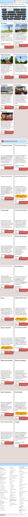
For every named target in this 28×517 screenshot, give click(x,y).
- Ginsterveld (2, 486)
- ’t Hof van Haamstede (4, 498)
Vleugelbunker (4, 85)
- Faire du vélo (12, 485)
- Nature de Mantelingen (23, 500)
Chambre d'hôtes (3, 482)
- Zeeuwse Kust (3, 497)
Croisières (5, 11)
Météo (22, 4)
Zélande (22, 341)
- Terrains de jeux (13, 470)
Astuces (1, 471)
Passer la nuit (24, 0)
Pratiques (15, 4)
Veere (2, 122)
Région (19, 4)
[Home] (15, 1)
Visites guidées (18, 16)
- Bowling (11, 473)
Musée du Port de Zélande (7, 360)
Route (11, 501)
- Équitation (12, 488)
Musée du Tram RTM (6, 327)
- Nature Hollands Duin (23, 472)
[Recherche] (24, 4)
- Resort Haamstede (3, 490)
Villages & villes (5, 16)
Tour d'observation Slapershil (6, 145)
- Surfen (11, 490)
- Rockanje (21, 481)
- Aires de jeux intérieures (12, 472)
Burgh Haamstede (19, 0)
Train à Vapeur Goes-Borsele (21, 210)
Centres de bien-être (21, 14)
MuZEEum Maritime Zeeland (21, 297)
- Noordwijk (21, 474)
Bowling (4, 14)
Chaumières (2, 483)
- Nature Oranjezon (22, 497)
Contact (20, 512)
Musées (4, 9)
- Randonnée (12, 486)
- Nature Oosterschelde (23, 491)
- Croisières (12, 468)
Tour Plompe (4, 23)
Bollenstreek (21, 471)
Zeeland (16, 405)
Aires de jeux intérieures (20, 11)
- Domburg (21, 502)
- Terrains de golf (13, 489)
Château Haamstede (5, 54)
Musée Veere (4, 111)
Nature (12, 16)
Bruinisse (2, 309)
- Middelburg (21, 506)
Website (16, 45)
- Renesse (21, 485)
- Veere (20, 496)
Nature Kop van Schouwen (3, 475)
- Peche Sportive (12, 492)
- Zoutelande (21, 503)
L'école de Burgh (5, 210)
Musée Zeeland (18, 392)
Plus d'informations (9, 47)
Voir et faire (19, 2)
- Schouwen (2, 494)
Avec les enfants (3, 472)
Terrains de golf (17, 18)
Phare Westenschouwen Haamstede (21, 54)
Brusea (2, 298)
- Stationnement (12, 503)
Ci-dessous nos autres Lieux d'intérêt (10, 141)
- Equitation (12, 493)
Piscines (5, 18)
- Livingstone (2, 489)
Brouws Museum (19, 266)
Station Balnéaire (3, 470)
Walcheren (21, 495)
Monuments (10, 9)
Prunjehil (17, 422)
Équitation (10, 18)
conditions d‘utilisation (9, 514)
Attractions (23, 9)
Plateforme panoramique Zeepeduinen (6, 176)
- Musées (1, 507)
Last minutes (2, 501)
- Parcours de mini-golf (14, 475)
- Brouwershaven (22, 487)
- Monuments (2, 508)
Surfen (23, 18)
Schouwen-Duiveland (23, 484)
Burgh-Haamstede (22, 33)
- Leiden (20, 470)
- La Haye (21, 478)
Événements (24, 2)
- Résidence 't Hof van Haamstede (4, 493)
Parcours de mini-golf (12, 14)
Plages (15, 2)
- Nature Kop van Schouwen (22, 493)
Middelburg (20, 407)
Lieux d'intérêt (2, 505)
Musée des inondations (20, 360)
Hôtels (1, 500)
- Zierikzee (21, 489)
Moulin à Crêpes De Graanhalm (21, 23)
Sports (24, 16)
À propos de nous (22, 509)
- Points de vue (2, 510)
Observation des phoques (12, 496)
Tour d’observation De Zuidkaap (21, 327)
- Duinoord (2, 485)
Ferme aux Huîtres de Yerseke (7, 421)
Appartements (2, 479)
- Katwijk (20, 475)
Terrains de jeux (11, 11)
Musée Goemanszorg (6, 392)
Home (1, 467)
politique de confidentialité (15, 514)
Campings (2, 480)
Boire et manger (12, 497)
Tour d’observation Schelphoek (21, 145)
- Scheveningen (22, 477)
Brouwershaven (18, 279)
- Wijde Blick (2, 496)
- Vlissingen (21, 505)
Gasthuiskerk (18, 85)
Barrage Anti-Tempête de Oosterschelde (21, 176)
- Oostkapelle (21, 499)
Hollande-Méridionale (23, 468)
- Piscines (11, 483)
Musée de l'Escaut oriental (21, 236)
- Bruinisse (21, 488)
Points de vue (16, 9)
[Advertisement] (14, 51)
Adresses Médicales (13, 504)
